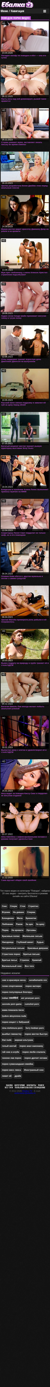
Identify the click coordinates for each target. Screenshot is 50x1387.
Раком (19, 924)
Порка (5, 930)
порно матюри (33, 986)
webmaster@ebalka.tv (25, 1093)
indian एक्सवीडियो (10, 998)
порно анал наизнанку (31, 1046)
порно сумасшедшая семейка (17, 1064)
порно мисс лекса (11, 1070)
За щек (29, 924)
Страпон (24, 960)
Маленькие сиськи (32, 936)
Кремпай (36, 960)
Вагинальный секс (12, 966)
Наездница (7, 942)
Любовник (7, 924)
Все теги (29, 966)
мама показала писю (13, 1010)
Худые (40, 942)
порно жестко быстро (36, 1034)
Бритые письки (31, 954)
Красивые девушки (38, 948)
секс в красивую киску (14, 980)
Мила (20, 918)
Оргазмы (31, 930)
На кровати (17, 930)
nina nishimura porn (12, 1028)
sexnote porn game (12, 1004)
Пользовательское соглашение (30, 1087)
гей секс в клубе (10, 1052)
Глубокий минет (25, 942)
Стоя (22, 906)
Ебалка (9, 1085)
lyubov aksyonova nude (14, 1016)
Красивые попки (10, 936)
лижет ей (6, 1076)
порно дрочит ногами (35, 1058)
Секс (4, 906)
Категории (20, 1085)
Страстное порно (11, 954)
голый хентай (9, 1046)
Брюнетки (31, 918)
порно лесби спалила (33, 1052)
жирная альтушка (24, 1040)
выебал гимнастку (11, 1034)
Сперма (31, 912)
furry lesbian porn (35, 1028)
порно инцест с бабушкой (15, 1022)
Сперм (13, 906)
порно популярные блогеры (17, 992)
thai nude (6, 1040)
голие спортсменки (12, 986)
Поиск (41, 1085)
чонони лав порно (11, 1058)
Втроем (6, 912)
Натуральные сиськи (13, 948)
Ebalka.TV (27, 1091)
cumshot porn (32, 1004)
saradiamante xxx (38, 980)
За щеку (40, 924)
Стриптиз (33, 906)
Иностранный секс (34, 1070)
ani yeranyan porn (30, 998)
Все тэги (9, 1087)
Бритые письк (9, 960)
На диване (18, 912)
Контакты (31, 1085)
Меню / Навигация (12, 11)
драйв (18, 1076)
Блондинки (8, 918)
